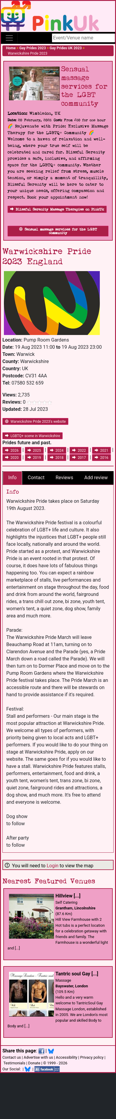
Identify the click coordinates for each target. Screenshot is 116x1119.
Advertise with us (38, 1057)
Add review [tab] (96, 477)
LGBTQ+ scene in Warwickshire (32, 436)
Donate (34, 1063)
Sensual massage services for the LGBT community (58, 231)
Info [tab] (12, 477)
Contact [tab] (36, 477)
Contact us (11, 1057)
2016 (101, 458)
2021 (101, 450)
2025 (34, 450)
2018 (57, 458)
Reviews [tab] (64, 477)
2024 (57, 450)
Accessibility (66, 1057)
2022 (79, 450)
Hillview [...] (67, 896)
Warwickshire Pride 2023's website (35, 421)
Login (52, 866)
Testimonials (14, 1063)
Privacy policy (91, 1057)
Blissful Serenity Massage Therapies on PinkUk (57, 209)
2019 (34, 458)
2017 (79, 458)
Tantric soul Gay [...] (76, 974)
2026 (12, 450)
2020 (12, 458)
